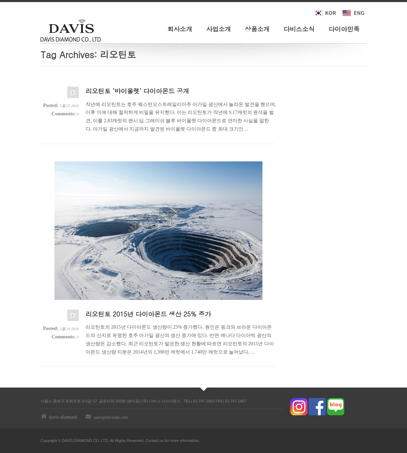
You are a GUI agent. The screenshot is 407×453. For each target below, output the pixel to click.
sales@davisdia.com (111, 417)
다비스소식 (299, 29)
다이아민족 (344, 29)
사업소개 (218, 29)
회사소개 (179, 29)
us (161, 440)
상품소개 (257, 29)
